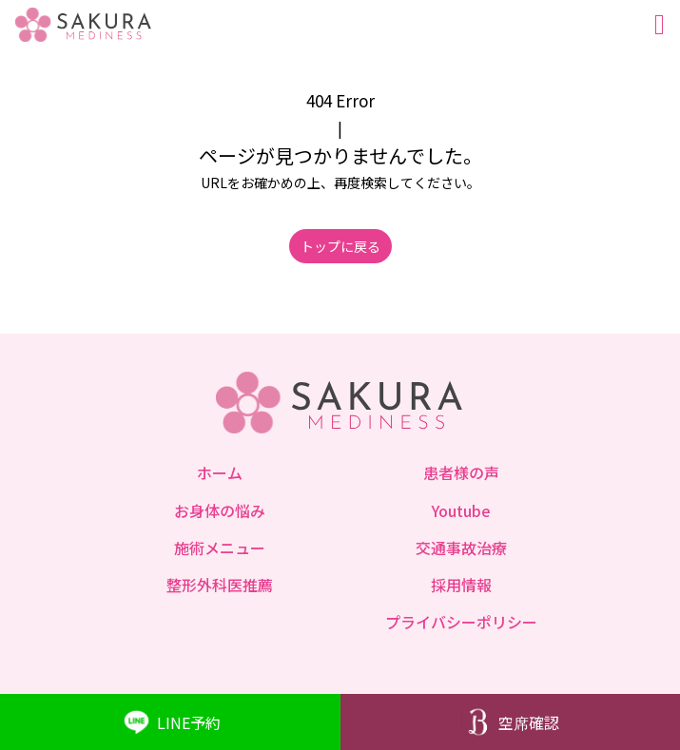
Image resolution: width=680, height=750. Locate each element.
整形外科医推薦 (219, 584)
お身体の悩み (219, 510)
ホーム (220, 472)
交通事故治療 (461, 547)
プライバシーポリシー (461, 621)
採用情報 (461, 584)
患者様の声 (461, 472)
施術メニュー (219, 547)
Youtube (461, 510)
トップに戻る (340, 246)
